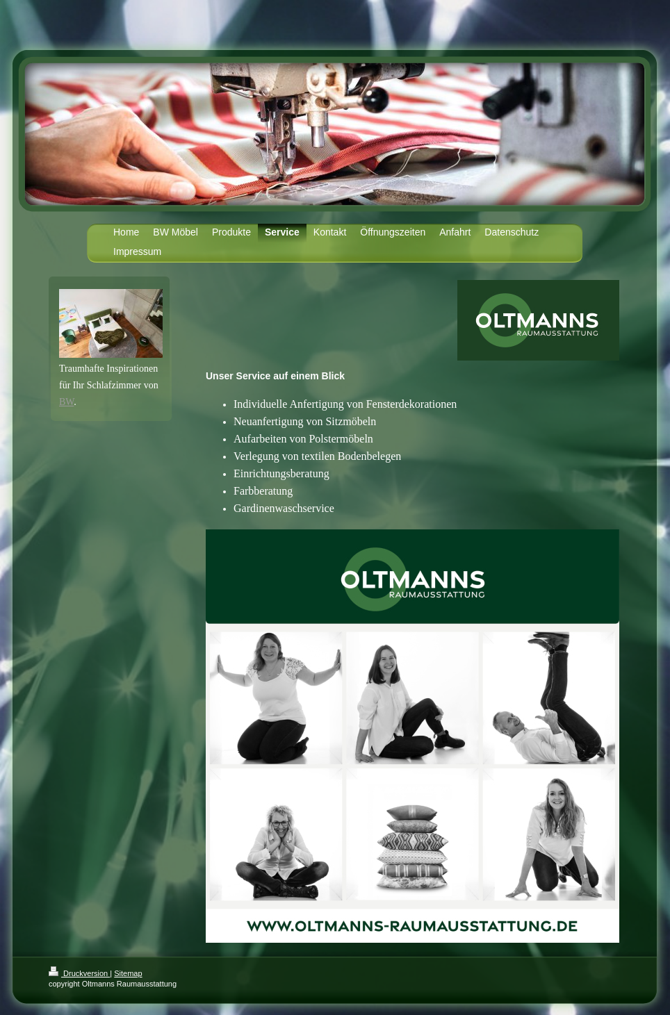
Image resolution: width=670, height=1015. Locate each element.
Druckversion (79, 973)
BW (66, 402)
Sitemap (128, 973)
